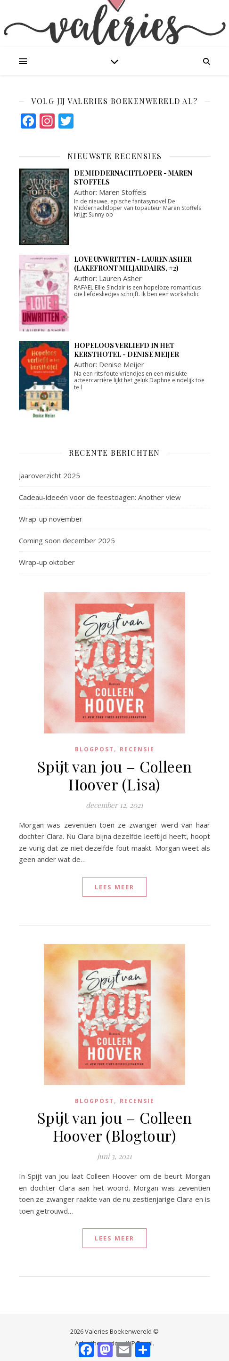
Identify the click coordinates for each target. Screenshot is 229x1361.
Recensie (137, 749)
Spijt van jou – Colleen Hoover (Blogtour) (114, 1126)
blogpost (94, 749)
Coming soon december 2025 (67, 540)
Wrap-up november (50, 518)
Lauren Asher (120, 278)
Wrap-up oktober (47, 562)
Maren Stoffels (123, 192)
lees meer (114, 887)
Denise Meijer (121, 364)
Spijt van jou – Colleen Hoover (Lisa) (114, 775)
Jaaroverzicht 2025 (49, 475)
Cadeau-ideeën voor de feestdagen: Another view (100, 497)
